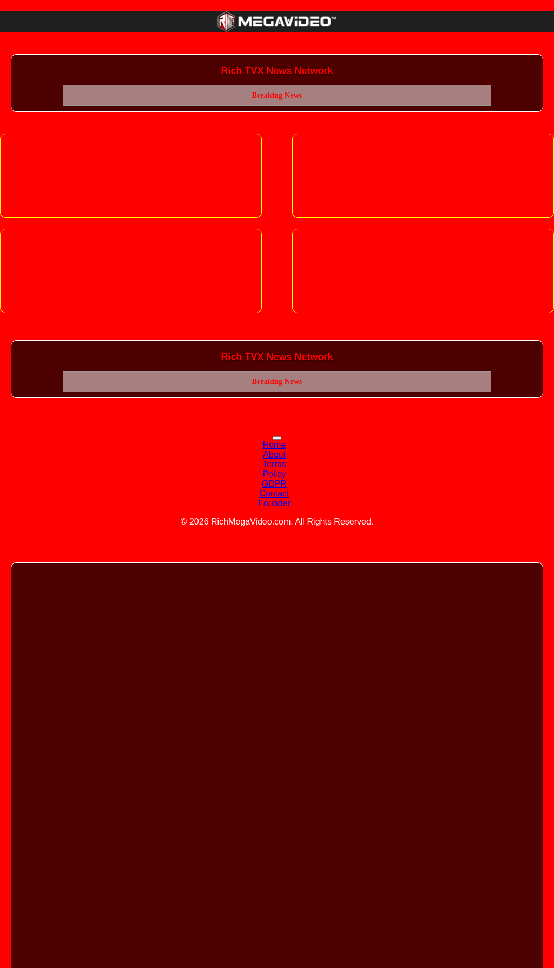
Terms (274, 464)
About (274, 454)
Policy (274, 474)
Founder (274, 503)
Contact (274, 493)
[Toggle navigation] (277, 438)
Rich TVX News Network (277, 70)
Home (274, 444)
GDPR (274, 483)
